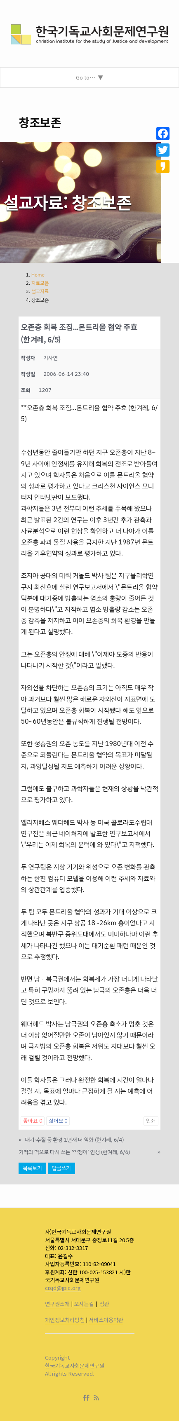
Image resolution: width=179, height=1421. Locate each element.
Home (38, 275)
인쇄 (151, 1121)
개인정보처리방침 (65, 1320)
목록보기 (32, 1168)
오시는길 (84, 1304)
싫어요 (58, 1121)
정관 (104, 1304)
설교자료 (40, 291)
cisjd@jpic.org (63, 1288)
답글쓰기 (61, 1168)
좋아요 (32, 1121)
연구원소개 (57, 1304)
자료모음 (40, 283)
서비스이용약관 (106, 1320)
